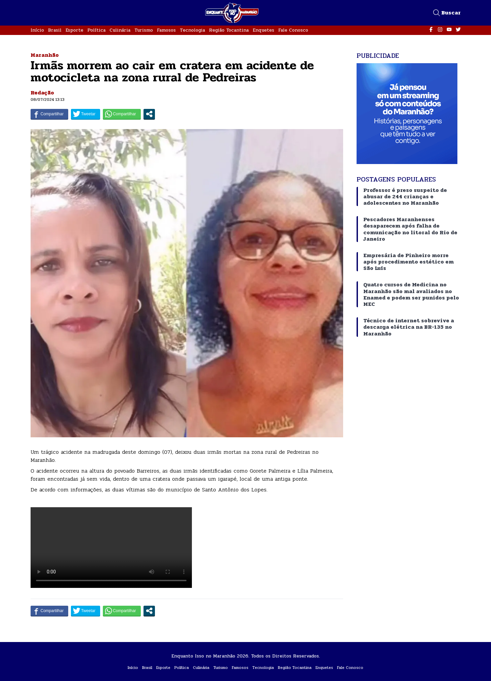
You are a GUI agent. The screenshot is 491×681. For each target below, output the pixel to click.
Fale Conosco (293, 30)
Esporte (74, 30)
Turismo (143, 30)
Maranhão (45, 55)
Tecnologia (192, 30)
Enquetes (263, 30)
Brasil (55, 30)
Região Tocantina (229, 30)
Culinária (120, 30)
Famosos (166, 30)
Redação (42, 92)
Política (96, 30)
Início (37, 30)
